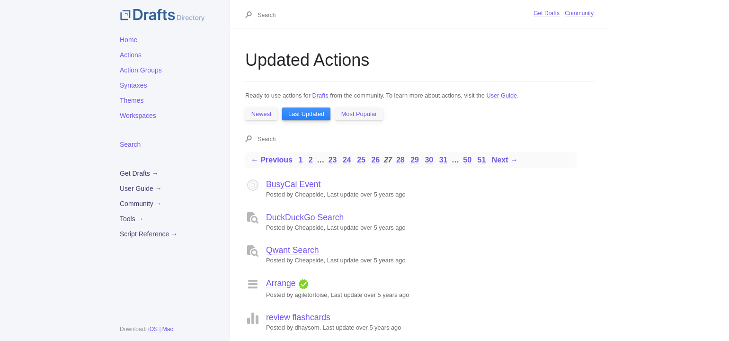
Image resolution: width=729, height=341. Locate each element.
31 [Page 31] (443, 160)
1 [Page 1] (300, 160)
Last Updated (306, 113)
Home (128, 40)
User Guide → (141, 188)
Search (130, 144)
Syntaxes (133, 85)
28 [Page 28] (400, 160)
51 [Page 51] (482, 160)
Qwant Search (292, 250)
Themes (132, 100)
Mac (167, 329)
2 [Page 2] (311, 160)
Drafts (320, 95)
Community (579, 13)
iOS (153, 329)
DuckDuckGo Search (305, 217)
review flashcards (298, 317)
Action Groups (141, 70)
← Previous (272, 160)
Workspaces (138, 115)
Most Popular (359, 113)
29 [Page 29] (414, 160)
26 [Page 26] (375, 160)
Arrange (281, 283)
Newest (261, 113)
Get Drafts (546, 13)
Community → (141, 203)
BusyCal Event (293, 184)
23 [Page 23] (333, 160)
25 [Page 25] (361, 160)
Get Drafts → (139, 173)
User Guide (502, 95)
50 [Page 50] (467, 160)
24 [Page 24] (347, 160)
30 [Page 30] (429, 160)
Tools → (132, 219)
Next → (505, 160)
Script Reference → (149, 234)
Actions (131, 55)
